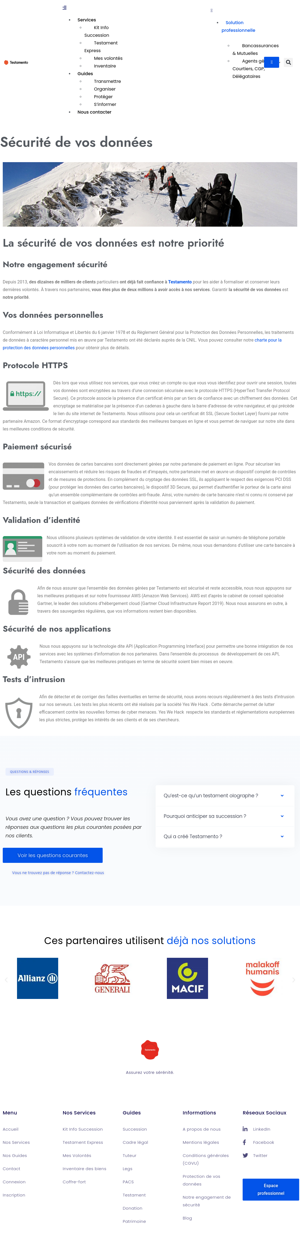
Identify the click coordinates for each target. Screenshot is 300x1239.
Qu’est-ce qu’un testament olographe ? (211, 795)
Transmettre (107, 81)
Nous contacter (94, 112)
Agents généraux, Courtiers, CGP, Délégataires (256, 69)
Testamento (180, 282)
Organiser (105, 89)
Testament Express (101, 47)
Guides (85, 74)
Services (87, 20)
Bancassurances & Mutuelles (255, 50)
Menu (10, 1112)
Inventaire (105, 66)
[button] (135, 8)
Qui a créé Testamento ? (193, 836)
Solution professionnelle (238, 26)
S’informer (105, 104)
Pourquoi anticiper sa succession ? (205, 816)
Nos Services (79, 1112)
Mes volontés (108, 58)
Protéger (103, 97)
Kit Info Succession (97, 31)
